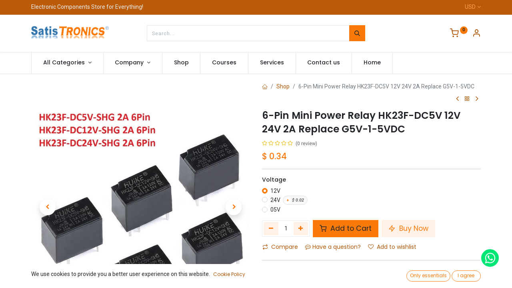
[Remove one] (271, 228)
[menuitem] (181, 62)
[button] (47, 190)
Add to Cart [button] (346, 228)
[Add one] (301, 228)
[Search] (357, 33)
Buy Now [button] (408, 228)
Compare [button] (280, 247)
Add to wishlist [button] (392, 247)
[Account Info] (476, 34)
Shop (283, 86)
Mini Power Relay (322, 270)
